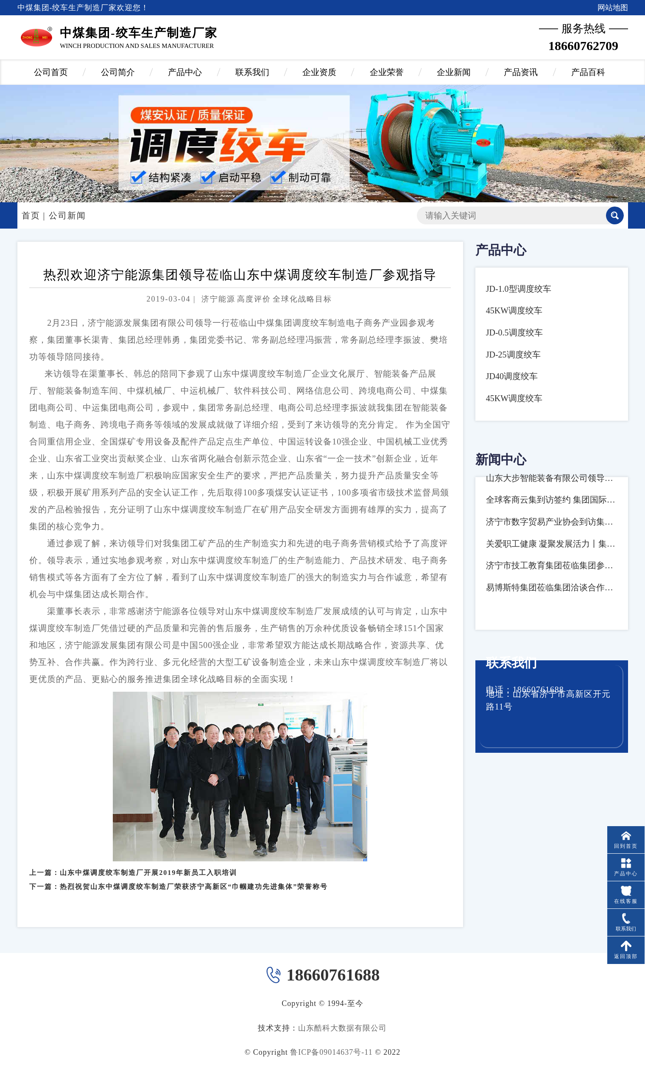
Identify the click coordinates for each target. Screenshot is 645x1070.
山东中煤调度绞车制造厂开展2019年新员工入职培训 (148, 866)
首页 (31, 215)
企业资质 (319, 72)
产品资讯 (521, 72)
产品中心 (185, 72)
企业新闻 (454, 72)
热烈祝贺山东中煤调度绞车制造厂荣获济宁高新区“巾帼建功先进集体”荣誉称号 (194, 880)
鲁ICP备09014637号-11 (331, 1052)
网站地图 (613, 7)
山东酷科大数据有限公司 (342, 1028)
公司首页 (51, 72)
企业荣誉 (387, 72)
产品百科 (588, 72)
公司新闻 (67, 215)
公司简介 (118, 72)
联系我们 (252, 72)
